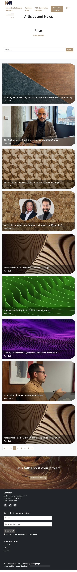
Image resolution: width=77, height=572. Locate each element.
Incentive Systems (57, 9)
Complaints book (22, 566)
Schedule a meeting (38, 478)
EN (67, 8)
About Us (7, 545)
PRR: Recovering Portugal (41, 9)
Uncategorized (38, 35)
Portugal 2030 (28, 9)
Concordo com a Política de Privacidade (21, 534)
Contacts (7, 551)
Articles (6, 548)
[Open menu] (10, 16)
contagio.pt (35, 563)
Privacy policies (9, 566)
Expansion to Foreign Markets (14, 9)
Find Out (9, 101)
